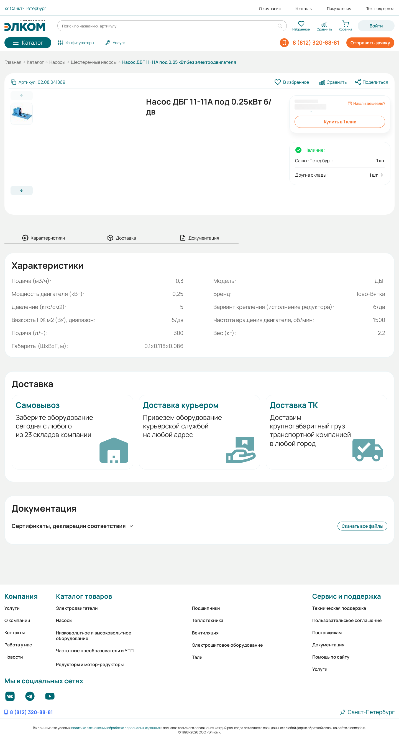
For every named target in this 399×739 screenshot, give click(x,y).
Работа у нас (18, 644)
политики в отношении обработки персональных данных (115, 727)
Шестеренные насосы (94, 62)
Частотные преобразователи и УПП (95, 650)
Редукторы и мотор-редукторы (90, 664)
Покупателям (339, 8)
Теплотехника (207, 620)
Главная (12, 62)
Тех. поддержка (380, 8)
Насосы (57, 62)
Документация (328, 644)
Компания (21, 596)
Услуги (12, 608)
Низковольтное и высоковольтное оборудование (93, 635)
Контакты (303, 8)
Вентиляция (205, 633)
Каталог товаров (84, 596)
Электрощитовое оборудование (227, 645)
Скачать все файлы (362, 526)
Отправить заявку (370, 43)
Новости (13, 657)
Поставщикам (327, 632)
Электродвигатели (77, 608)
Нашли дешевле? (366, 103)
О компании (270, 8)
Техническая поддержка (339, 608)
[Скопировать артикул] (38, 82)
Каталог (35, 62)
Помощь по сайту (330, 657)
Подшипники (206, 608)
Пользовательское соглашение (347, 620)
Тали (197, 657)
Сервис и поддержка (346, 596)
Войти (376, 26)
